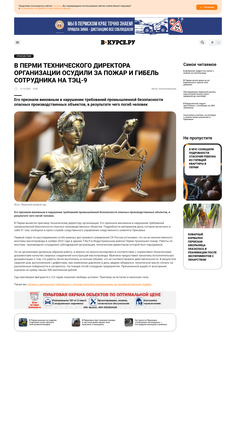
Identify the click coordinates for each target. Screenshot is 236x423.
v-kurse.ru (57, 6)
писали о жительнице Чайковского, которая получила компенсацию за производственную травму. (91, 284)
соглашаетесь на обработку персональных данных (45, 8)
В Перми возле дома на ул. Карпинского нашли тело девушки (196, 82)
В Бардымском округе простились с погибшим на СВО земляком (199, 106)
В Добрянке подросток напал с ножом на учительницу (198, 72)
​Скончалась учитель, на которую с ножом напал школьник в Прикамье (199, 117)
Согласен (206, 7)
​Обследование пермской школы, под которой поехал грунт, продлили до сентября (199, 94)
